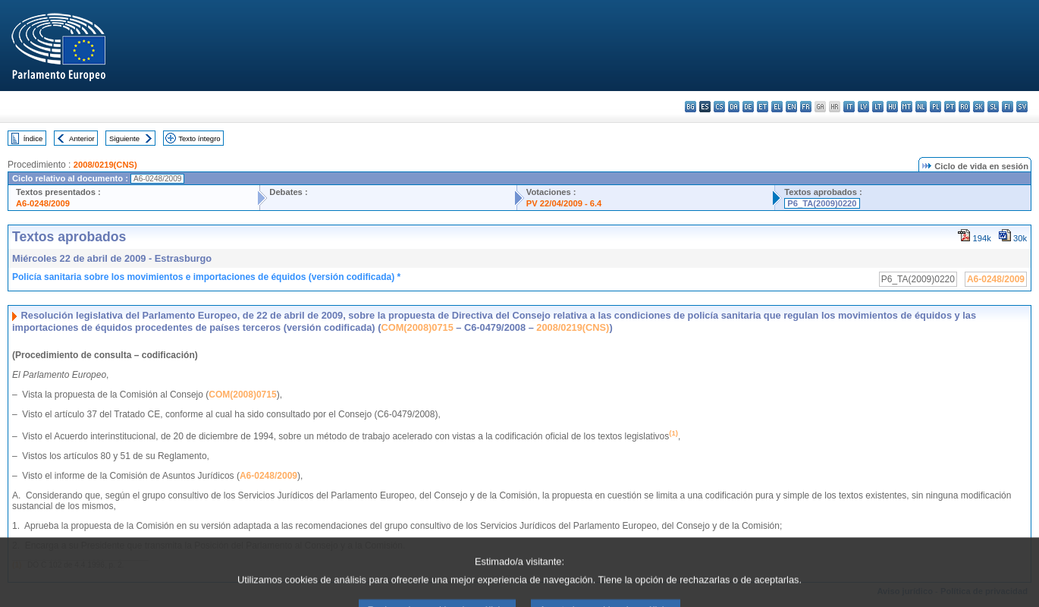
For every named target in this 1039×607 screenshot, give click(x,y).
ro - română (964, 106)
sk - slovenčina (978, 106)
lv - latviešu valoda (863, 106)
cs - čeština (719, 106)
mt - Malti (906, 106)
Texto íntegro (199, 138)
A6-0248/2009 (43, 203)
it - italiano (849, 106)
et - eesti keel (762, 106)
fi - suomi (1007, 106)
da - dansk (733, 106)
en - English (791, 106)
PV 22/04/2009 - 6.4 (564, 203)
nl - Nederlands (921, 106)
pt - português (950, 106)
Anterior (82, 138)
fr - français (805, 106)
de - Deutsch (748, 106)
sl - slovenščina (993, 106)
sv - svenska (1022, 106)
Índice (33, 138)
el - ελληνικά (777, 106)
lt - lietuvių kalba (878, 106)
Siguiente (124, 138)
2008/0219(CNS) (105, 164)
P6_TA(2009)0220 (821, 203)
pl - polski (935, 106)
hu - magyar (892, 106)
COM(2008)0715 (417, 327)
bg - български (690, 106)
